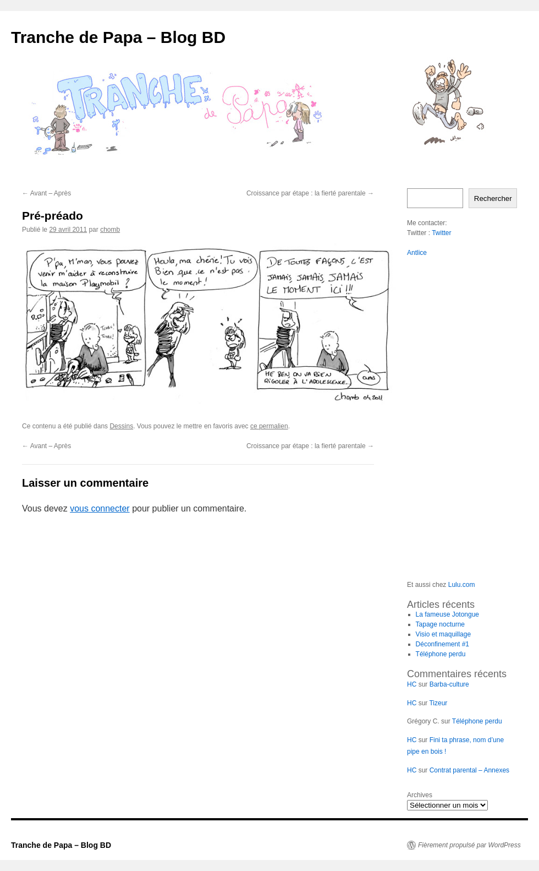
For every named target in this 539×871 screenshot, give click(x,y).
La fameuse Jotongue (447, 614)
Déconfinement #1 (442, 644)
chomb (110, 229)
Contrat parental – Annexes (469, 770)
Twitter (441, 233)
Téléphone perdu (441, 654)
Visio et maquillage (443, 634)
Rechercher (493, 198)
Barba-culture (449, 684)
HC (411, 684)
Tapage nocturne (440, 624)
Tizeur (438, 703)
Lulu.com (461, 585)
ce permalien (269, 426)
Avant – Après (46, 193)
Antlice (417, 253)
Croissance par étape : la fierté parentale (310, 193)
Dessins (121, 426)
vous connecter (100, 508)
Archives (419, 795)
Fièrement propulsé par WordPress (469, 845)
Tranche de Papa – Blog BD (118, 37)
